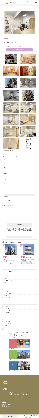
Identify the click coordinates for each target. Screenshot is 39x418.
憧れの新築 (7, 293)
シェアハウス (7, 298)
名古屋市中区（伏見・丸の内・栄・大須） (11, 317)
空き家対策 (6, 382)
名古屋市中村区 (7, 313)
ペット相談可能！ (27, 266)
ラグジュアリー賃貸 (8, 302)
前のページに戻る (19, 239)
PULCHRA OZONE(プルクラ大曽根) (26, 260)
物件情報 (5, 389)
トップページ (6, 380)
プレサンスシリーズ (8, 304)
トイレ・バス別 (33, 266)
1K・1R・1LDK (13, 263)
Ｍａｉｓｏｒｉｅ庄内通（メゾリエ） (14, 373)
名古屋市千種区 (7, 321)
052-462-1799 (4, 404)
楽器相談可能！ (7, 291)
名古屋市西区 (7, 315)
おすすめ (30, 264)
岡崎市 (6, 328)
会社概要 (5, 383)
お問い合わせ (6, 386)
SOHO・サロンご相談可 (29, 265)
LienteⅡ (10, 362)
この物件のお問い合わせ (19, 49)
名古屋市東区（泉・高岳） (7, 263)
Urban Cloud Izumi (6, 260)
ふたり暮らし (7, 287)
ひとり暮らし (23, 266)
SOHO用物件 (6, 381)
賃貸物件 (5, 390)
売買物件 (10, 331)
